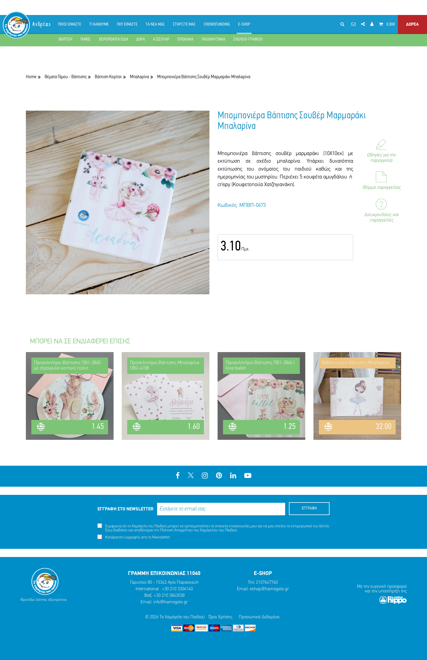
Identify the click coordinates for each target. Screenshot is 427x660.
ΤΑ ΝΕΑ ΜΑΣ (155, 24)
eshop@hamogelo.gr (269, 589)
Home (31, 77)
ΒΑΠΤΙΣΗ (65, 39)
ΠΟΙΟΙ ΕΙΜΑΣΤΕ (69, 24)
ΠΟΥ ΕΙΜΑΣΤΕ (127, 24)
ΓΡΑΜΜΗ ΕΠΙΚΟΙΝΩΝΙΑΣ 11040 (164, 573)
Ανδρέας (42, 24)
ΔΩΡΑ (140, 39)
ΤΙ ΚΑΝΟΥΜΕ (99, 24)
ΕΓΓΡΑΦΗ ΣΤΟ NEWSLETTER (125, 509)
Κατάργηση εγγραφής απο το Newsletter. (134, 537)
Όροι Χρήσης (220, 617)
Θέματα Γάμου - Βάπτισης (66, 77)
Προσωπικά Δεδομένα (259, 617)
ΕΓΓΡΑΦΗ (309, 508)
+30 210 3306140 (177, 589)
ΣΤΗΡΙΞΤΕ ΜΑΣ (184, 24)
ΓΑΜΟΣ (85, 39)
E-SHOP (244, 24)
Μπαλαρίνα (139, 77)
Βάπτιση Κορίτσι (108, 77)
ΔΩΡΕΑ (412, 24)
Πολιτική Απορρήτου (176, 530)
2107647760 (267, 582)
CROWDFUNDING (217, 24)
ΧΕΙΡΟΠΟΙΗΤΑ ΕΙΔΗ (113, 39)
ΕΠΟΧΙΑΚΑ (185, 39)
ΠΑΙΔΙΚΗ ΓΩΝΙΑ (213, 39)
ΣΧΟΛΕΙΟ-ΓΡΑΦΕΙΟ (248, 39)
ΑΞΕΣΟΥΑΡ (161, 39)
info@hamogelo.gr (170, 602)
